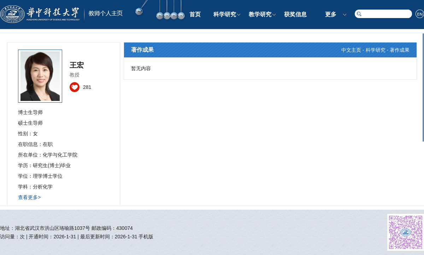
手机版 (146, 236)
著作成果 (400, 50)
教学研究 (260, 14)
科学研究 (224, 14)
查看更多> (29, 197)
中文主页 (351, 50)
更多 (330, 14)
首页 (195, 14)
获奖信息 (295, 14)
